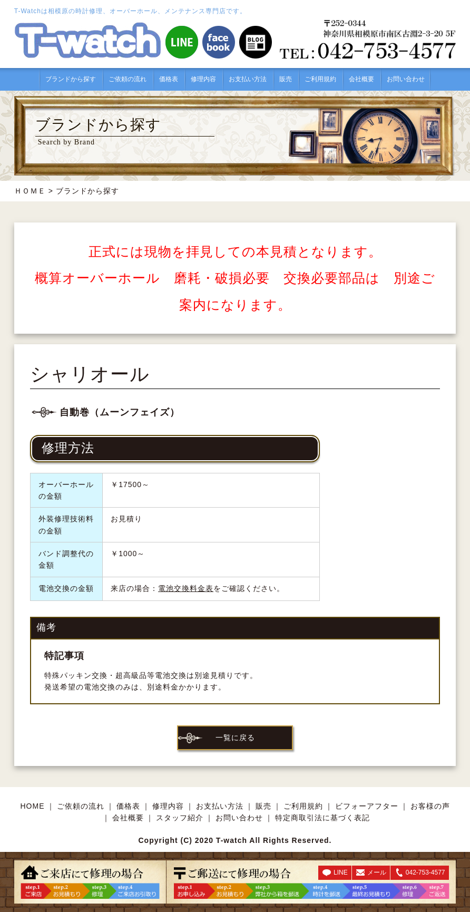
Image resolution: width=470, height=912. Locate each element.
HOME (33, 806)
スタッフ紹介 (179, 817)
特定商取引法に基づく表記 (322, 817)
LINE (341, 872)
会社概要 (361, 79)
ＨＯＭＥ (30, 191)
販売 (285, 79)
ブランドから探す (70, 79)
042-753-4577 (425, 872)
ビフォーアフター (366, 806)
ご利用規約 (320, 79)
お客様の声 (430, 806)
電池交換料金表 (185, 588)
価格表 (168, 79)
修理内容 (203, 79)
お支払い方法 (248, 79)
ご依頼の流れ (127, 79)
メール (376, 872)
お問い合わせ (406, 79)
